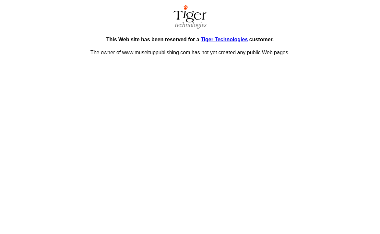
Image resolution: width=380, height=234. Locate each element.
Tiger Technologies (224, 39)
